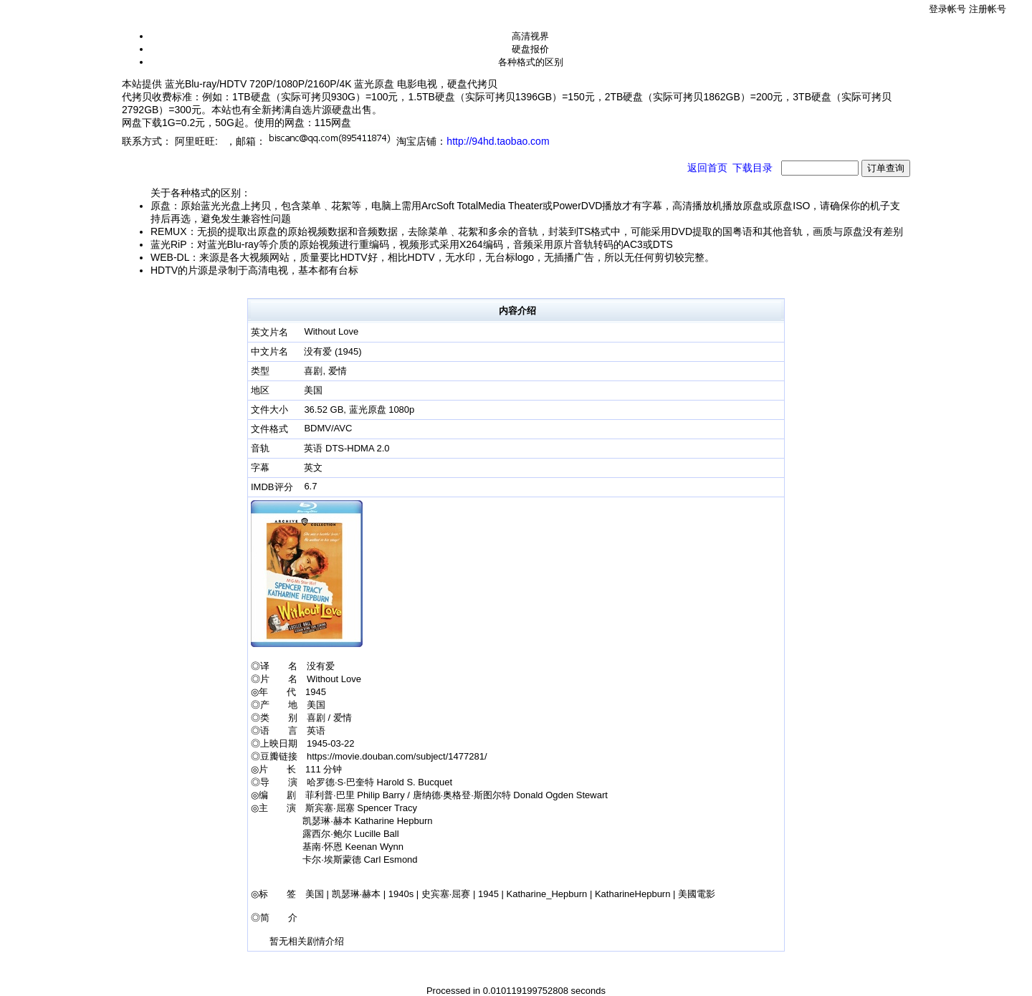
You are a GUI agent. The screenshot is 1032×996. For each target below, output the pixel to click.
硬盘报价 (530, 49)
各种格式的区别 (530, 62)
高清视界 (530, 36)
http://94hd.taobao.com (497, 141)
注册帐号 (987, 9)
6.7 (310, 486)
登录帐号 (947, 9)
